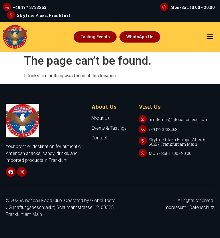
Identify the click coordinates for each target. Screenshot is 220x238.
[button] (209, 36)
